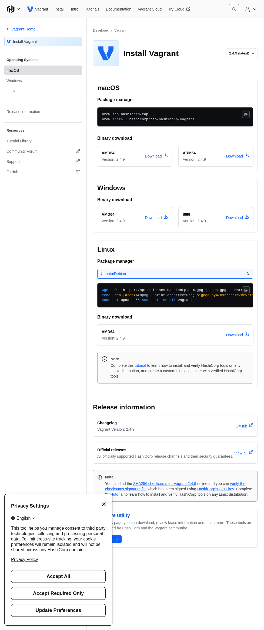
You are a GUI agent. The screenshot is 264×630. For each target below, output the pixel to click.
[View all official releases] (243, 453)
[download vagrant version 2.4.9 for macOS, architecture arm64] (237, 156)
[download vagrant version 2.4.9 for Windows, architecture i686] (237, 218)
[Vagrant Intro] (75, 9)
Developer (101, 30)
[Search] (234, 9)
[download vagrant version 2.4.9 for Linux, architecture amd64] (237, 335)
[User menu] (250, 9)
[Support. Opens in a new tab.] (43, 161)
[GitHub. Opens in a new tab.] (43, 172)
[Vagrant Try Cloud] (179, 9)
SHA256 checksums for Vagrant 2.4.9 (164, 483)
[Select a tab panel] (175, 274)
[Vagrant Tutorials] (92, 9)
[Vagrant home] (37, 9)
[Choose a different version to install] (242, 53)
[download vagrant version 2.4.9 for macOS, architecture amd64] (156, 156)
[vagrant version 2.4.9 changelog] (244, 426)
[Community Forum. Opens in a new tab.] (43, 151)
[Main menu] (13, 9)
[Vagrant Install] (59, 9)
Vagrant (120, 30)
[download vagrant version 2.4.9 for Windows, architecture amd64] (156, 218)
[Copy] (246, 114)
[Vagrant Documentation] (119, 9)
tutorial (140, 365)
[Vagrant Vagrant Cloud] (150, 9)
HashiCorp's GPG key (215, 489)
